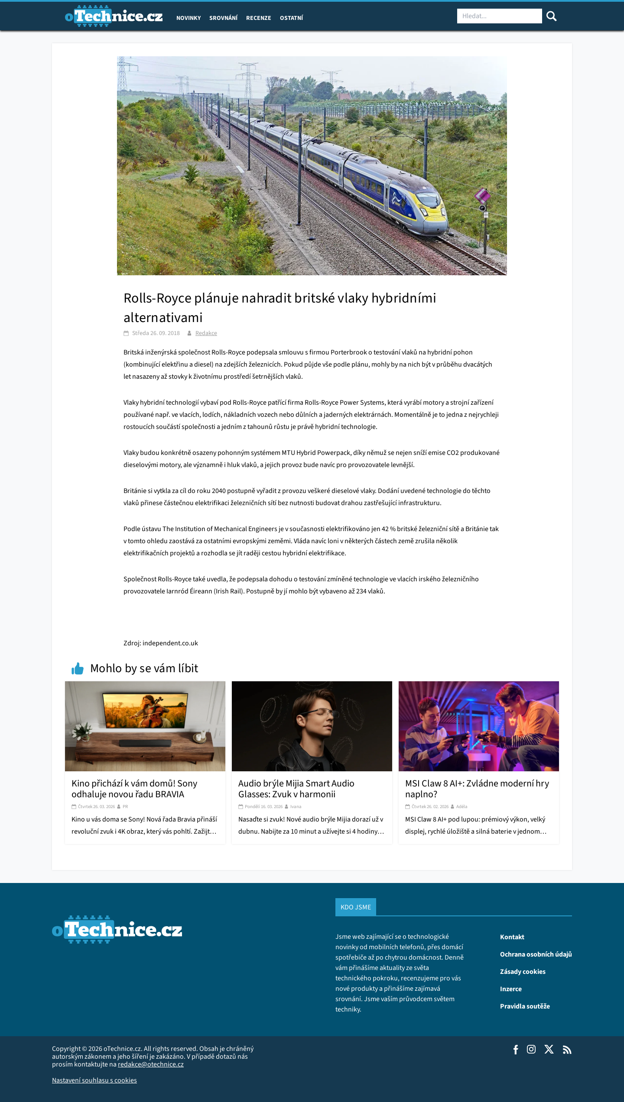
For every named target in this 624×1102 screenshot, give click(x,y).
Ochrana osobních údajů (536, 954)
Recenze (258, 18)
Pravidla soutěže (525, 1006)
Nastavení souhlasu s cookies (94, 1080)
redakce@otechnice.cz (151, 1064)
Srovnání (223, 18)
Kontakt (512, 936)
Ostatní (291, 18)
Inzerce (511, 988)
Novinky (188, 18)
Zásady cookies (523, 971)
